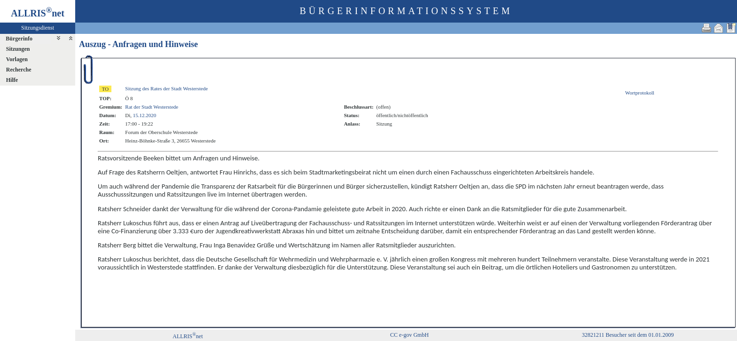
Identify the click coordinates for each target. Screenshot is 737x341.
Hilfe (12, 80)
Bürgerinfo (19, 38)
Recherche (18, 69)
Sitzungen (18, 49)
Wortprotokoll (639, 92)
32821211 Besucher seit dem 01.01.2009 (628, 335)
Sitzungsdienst (37, 27)
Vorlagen (17, 59)
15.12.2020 (145, 115)
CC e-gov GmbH (409, 335)
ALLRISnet (187, 336)
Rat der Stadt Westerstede (151, 107)
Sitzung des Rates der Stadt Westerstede (166, 88)
